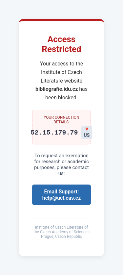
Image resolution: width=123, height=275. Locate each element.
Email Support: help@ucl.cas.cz (61, 194)
